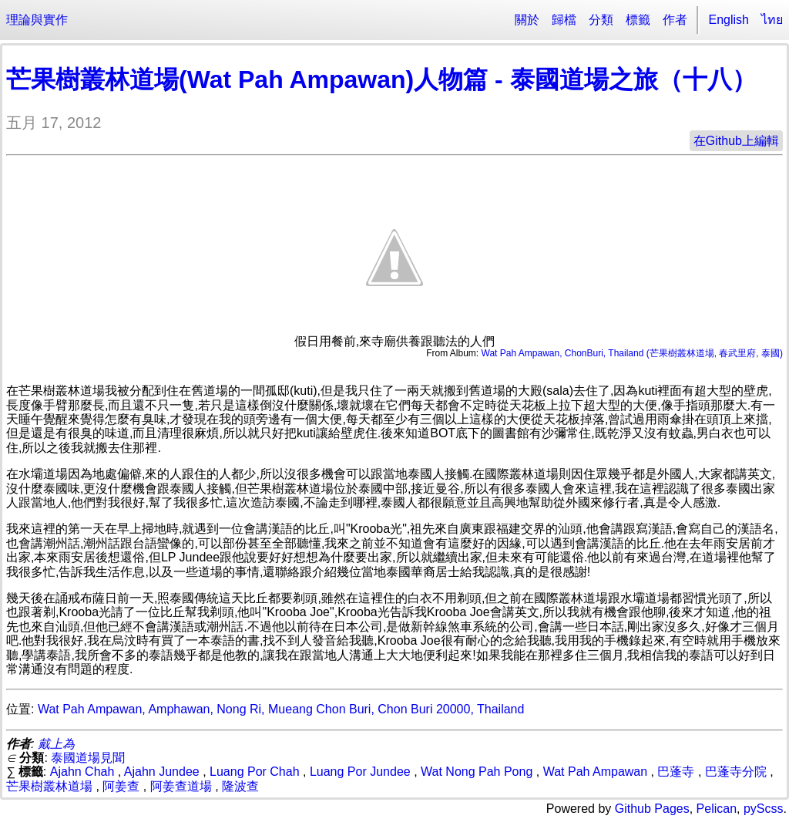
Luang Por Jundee (360, 771)
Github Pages (652, 808)
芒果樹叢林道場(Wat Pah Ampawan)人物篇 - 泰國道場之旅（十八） (381, 79)
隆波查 (240, 786)
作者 (675, 19)
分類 (601, 19)
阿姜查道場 (181, 786)
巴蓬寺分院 (736, 771)
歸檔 (564, 19)
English (729, 19)
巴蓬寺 (675, 771)
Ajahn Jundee (162, 771)
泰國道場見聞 (88, 757)
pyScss (764, 808)
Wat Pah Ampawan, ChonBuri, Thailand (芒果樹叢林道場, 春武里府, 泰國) (632, 353)
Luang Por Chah (255, 771)
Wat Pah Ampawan (595, 771)
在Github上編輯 (736, 140)
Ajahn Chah (82, 771)
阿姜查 (120, 786)
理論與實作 (37, 19)
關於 (527, 19)
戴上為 (56, 743)
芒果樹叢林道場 (49, 786)
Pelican (717, 808)
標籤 (638, 19)
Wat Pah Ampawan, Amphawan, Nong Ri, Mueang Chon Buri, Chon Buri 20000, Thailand (281, 709)
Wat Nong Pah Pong (476, 771)
